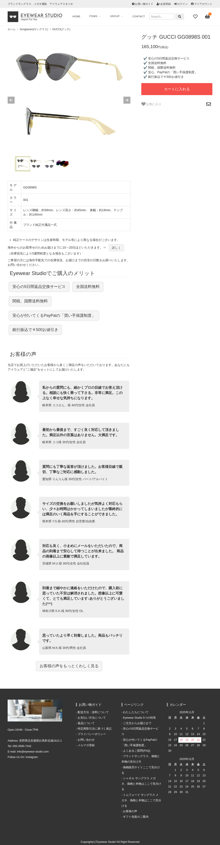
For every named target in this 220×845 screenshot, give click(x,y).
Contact (139, 16)
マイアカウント (203, 3)
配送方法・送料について (93, 712)
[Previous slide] (11, 100)
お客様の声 (130, 811)
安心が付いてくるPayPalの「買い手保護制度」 (54, 315)
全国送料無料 (88, 286)
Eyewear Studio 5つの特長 (139, 717)
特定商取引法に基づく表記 (95, 728)
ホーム (11, 29)
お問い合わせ (86, 739)
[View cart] (207, 16)
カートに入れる (177, 89)
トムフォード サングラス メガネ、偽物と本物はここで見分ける (141, 800)
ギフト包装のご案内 (135, 816)
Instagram (32, 757)
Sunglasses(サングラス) (34, 29)
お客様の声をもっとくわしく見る (69, 666)
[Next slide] (126, 100)
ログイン (182, 3)
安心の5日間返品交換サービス (39, 286)
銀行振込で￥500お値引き (35, 330)
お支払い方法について (92, 717)
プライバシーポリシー (92, 734)
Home (77, 16)
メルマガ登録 (86, 745)
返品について (86, 723)
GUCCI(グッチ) (61, 29)
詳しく (116, 247)
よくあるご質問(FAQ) (136, 750)
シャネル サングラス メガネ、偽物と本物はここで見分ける (141, 784)
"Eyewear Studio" (106, 841)
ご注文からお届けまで (137, 723)
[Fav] (196, 16)
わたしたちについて (135, 712)
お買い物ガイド (144, 3)
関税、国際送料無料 (30, 301)
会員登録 (165, 3)
